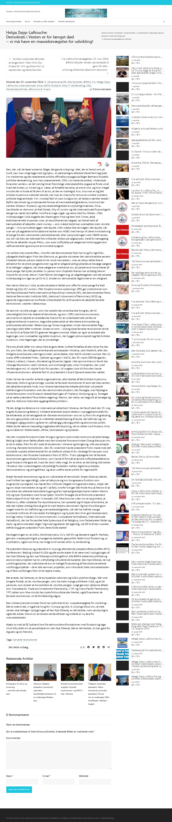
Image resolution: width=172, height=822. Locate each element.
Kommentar (13, 738)
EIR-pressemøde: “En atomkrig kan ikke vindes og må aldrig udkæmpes (148, 503)
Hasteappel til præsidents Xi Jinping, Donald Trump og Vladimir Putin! (148, 650)
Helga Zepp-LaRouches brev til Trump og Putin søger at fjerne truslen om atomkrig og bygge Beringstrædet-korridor (148, 639)
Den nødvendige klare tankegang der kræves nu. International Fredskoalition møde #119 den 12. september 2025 (148, 563)
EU (93, 82)
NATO (46, 86)
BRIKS (87, 82)
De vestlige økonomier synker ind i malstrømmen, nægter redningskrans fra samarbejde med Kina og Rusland (148, 274)
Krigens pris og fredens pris (147, 129)
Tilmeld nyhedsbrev (66, 21)
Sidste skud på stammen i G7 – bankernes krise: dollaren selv (148, 214)
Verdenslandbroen (17, 89)
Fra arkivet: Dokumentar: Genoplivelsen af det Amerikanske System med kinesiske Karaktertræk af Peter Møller (148, 179)
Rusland (56, 86)
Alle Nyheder (75, 82)
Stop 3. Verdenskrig (73, 86)
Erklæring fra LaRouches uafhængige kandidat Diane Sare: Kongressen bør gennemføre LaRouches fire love (148, 238)
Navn (9, 776)
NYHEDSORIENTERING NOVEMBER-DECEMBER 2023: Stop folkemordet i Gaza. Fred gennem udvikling (148, 433)
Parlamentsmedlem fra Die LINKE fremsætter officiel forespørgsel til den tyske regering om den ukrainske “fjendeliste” (148, 545)
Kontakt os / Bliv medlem (44, 21)
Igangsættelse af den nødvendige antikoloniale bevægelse (148, 140)
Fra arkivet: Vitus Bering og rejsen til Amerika (148, 302)
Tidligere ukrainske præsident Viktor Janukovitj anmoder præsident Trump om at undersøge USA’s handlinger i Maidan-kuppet (98, 694)
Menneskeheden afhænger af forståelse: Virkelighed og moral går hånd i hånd (148, 106)
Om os (27, 21)
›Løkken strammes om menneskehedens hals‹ (148, 117)
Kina (39, 86)
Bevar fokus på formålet (145, 457)
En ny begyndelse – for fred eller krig (148, 94)
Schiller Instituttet (107, 33)
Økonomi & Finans (39, 89)
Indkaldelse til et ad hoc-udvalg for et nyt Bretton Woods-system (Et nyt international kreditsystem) (148, 374)
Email (45, 776)
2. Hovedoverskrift (55, 82)
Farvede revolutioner (25, 640)
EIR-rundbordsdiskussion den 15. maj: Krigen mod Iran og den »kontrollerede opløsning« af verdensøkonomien (148, 57)
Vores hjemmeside (13, 21)
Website (83, 776)
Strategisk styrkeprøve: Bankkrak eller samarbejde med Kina (148, 226)
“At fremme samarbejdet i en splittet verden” (148, 261)
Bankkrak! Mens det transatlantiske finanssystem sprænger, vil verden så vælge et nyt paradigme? (148, 250)
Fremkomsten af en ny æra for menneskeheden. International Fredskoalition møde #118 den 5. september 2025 (148, 588)
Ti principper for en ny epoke (148, 339)
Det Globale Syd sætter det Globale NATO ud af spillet (148, 351)
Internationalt (27, 86)
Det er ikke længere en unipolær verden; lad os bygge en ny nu (148, 203)
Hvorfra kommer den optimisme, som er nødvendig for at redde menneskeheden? (148, 362)
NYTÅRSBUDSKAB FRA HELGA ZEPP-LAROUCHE (148, 480)
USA (88, 86)
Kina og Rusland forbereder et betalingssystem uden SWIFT (148, 285)
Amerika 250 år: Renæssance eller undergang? (148, 163)
